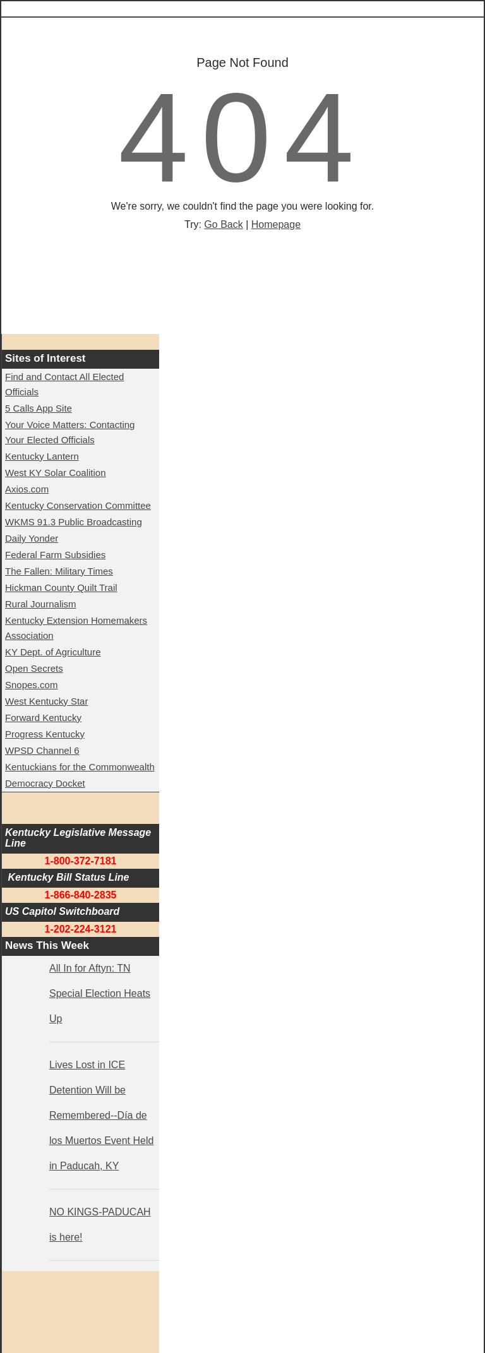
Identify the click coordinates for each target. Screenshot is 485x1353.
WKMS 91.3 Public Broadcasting (73, 521)
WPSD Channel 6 (42, 750)
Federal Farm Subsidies (55, 554)
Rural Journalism (40, 604)
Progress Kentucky (45, 734)
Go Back (223, 224)
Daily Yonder (31, 538)
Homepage (276, 224)
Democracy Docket (45, 783)
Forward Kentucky (43, 717)
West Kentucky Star (46, 701)
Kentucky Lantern (42, 456)
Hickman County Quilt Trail (61, 587)
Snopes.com (31, 684)
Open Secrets (34, 668)
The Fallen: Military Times (59, 571)
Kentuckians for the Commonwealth (80, 766)
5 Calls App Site (38, 408)
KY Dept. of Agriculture (52, 652)
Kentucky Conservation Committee (78, 505)
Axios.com (27, 489)
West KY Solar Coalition (55, 472)
